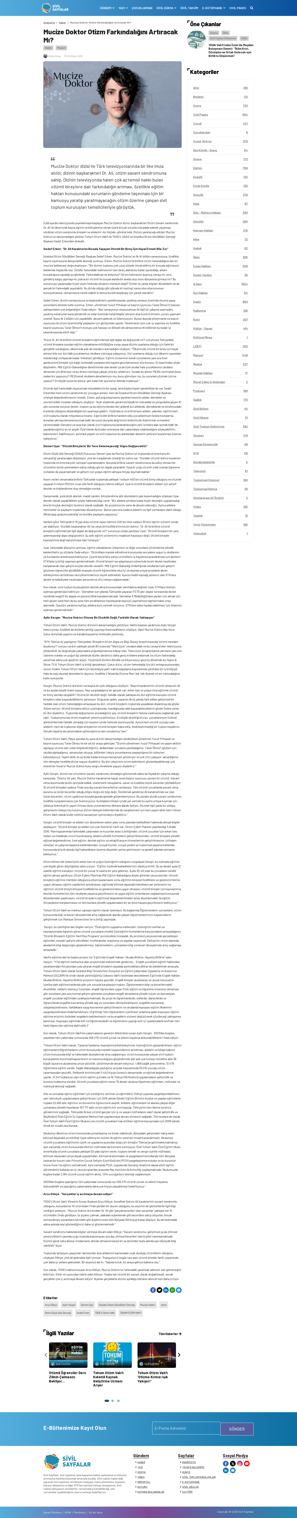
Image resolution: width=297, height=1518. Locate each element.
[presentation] (45, 1350)
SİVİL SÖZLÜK (190, 1482)
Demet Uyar (88, 1304)
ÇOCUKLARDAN (140, 8)
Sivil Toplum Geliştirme (223, 38)
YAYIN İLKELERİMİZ (193, 1463)
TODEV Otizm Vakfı (107, 1309)
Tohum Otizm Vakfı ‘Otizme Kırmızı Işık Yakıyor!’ (153, 1371)
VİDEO (141, 1473)
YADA (244, 38)
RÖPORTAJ (144, 1478)
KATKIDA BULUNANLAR (151, 1487)
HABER (141, 1458)
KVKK (219, 1511)
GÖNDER (237, 1422)
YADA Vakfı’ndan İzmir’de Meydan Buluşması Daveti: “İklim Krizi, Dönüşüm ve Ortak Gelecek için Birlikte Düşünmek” (231, 50)
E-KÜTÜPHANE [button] (211, 8)
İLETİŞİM (187, 1487)
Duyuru (214, 32)
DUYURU (142, 1482)
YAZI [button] (120, 8)
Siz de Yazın (247, 1511)
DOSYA (142, 1468)
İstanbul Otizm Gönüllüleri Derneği (120, 1304)
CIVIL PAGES (236, 8)
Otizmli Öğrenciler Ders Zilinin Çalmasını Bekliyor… (67, 1371)
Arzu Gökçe (51, 1304)
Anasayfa (49, 22)
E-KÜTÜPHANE (191, 1478)
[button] (105, 1395)
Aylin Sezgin (70, 1304)
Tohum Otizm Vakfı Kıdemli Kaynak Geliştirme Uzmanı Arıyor (108, 1373)
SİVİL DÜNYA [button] (163, 8)
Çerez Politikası (204, 1511)
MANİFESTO (189, 1458)
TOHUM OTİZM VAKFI (134, 1309)
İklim (225, 32)
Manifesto (231, 1511)
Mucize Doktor (152, 1304)
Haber (62, 22)
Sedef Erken (84, 1309)
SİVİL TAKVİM (187, 8)
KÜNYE (186, 1468)
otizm (169, 1304)
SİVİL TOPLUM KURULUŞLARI (199, 1473)
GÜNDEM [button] (104, 8)
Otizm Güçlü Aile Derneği (58, 1309)
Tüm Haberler (169, 1328)
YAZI (140, 1463)
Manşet (61, 47)
